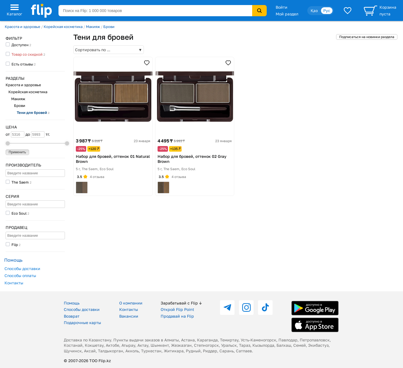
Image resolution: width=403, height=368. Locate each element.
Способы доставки (22, 268)
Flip (14, 244)
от (15, 134)
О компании (130, 303)
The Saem (20, 182)
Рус (326, 10)
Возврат (71, 316)
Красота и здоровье (22, 26)
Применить (17, 152)
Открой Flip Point (177, 309)
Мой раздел (287, 13)
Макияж (93, 26)
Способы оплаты (20, 275)
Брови (108, 26)
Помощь (71, 303)
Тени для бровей (33, 112)
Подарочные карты (82, 322)
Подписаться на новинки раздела (366, 37)
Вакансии (128, 316)
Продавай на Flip (177, 316)
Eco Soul (19, 213)
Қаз (314, 10)
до (34, 134)
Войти (281, 7)
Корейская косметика (63, 26)
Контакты (13, 282)
